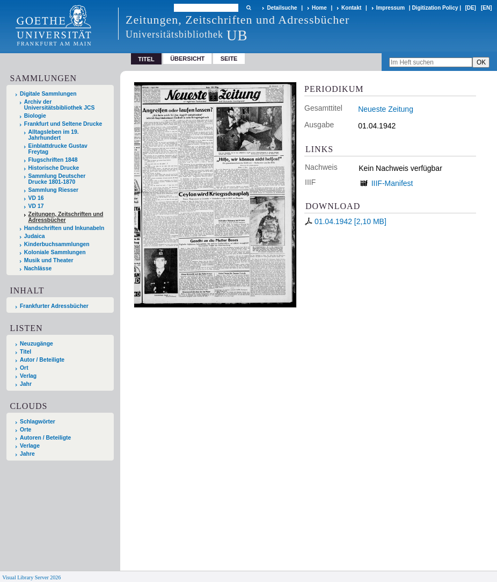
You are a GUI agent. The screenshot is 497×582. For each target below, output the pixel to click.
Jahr (26, 384)
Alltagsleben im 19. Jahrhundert (53, 135)
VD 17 (36, 206)
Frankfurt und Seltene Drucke (63, 124)
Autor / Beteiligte (42, 360)
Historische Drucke (53, 168)
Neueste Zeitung (385, 109)
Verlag (28, 376)
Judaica (34, 236)
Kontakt (351, 8)
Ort (24, 368)
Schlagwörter (37, 422)
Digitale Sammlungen (48, 94)
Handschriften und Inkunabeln (64, 228)
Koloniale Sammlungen (55, 252)
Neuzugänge (36, 344)
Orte (25, 430)
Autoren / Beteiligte (45, 438)
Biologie (35, 116)
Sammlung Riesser (53, 190)
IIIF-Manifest (392, 183)
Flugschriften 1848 (53, 160)
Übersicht (187, 58)
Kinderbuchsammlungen (57, 244)
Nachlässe (38, 268)
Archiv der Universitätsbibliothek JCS (59, 105)
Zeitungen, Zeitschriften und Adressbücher (66, 217)
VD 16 (36, 198)
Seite (229, 58)
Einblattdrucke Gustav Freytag (57, 149)
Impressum (390, 8)
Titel (25, 352)
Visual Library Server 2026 (31, 577)
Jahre (27, 454)
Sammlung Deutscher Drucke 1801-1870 (57, 179)
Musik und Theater (49, 260)
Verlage (30, 446)
